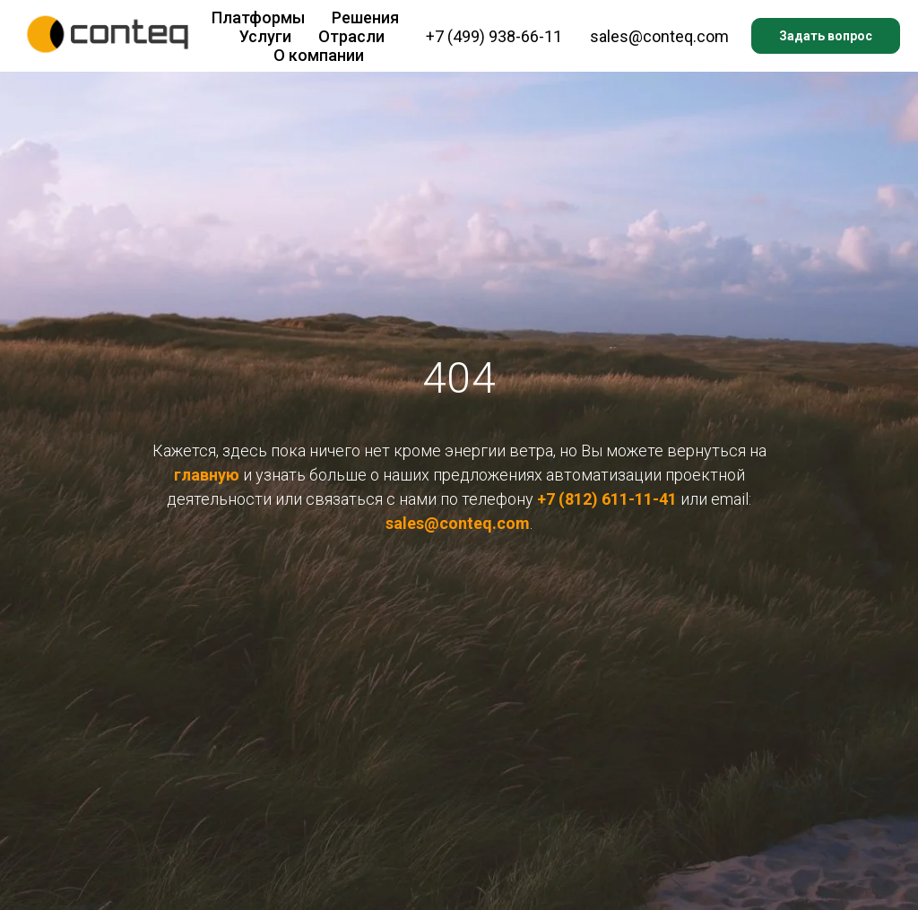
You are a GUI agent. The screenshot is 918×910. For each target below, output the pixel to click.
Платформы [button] (258, 17)
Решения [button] (365, 17)
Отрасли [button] (351, 36)
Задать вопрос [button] (825, 36)
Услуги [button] (265, 36)
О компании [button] (318, 55)
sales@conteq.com (659, 36)
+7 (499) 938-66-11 (494, 36)
